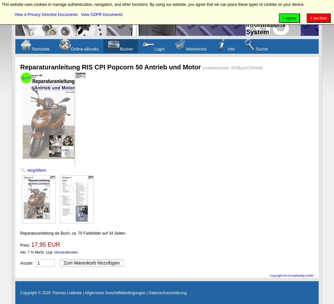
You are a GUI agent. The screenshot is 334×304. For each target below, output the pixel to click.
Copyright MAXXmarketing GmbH (292, 275)
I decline (319, 18)
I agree (289, 18)
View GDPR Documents (102, 14)
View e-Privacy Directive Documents (46, 14)
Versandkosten (66, 252)
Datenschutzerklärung (168, 293)
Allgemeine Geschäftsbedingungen (115, 293)
